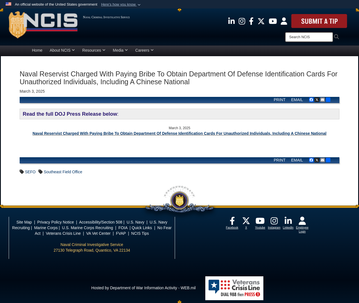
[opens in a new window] (231, 21)
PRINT (280, 99)
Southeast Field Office (63, 172)
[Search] (309, 37)
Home (37, 50)
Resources (93, 50)
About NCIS (62, 50)
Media (120, 50)
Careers (144, 50)
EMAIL (297, 99)
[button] (121, 4)
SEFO (30, 172)
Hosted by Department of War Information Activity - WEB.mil (143, 288)
